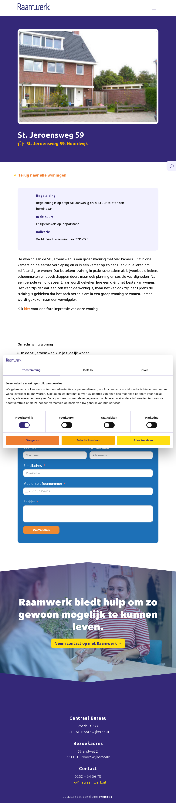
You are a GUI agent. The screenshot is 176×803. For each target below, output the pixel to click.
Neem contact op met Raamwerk (85, 643)
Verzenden (41, 530)
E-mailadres (32, 465)
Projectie (106, 796)
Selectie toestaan (88, 440)
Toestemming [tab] (31, 370)
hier (27, 308)
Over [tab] (144, 370)
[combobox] (27, 491)
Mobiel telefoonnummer (42, 483)
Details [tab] (88, 370)
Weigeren (32, 440)
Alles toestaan (143, 440)
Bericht (29, 501)
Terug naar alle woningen (42, 175)
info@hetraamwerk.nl (88, 782)
